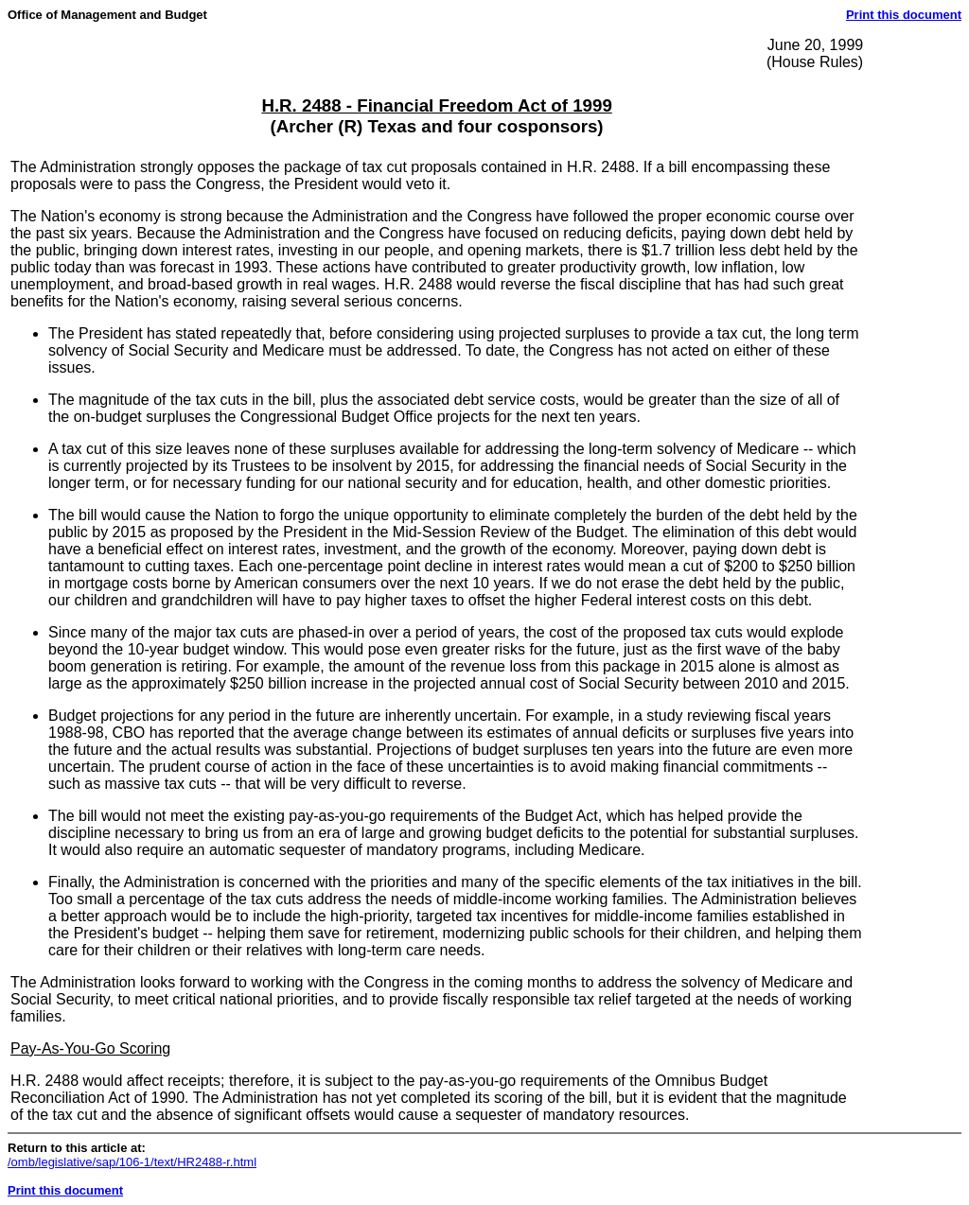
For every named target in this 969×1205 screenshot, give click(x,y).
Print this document (903, 15)
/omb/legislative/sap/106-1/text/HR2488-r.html (132, 1162)
